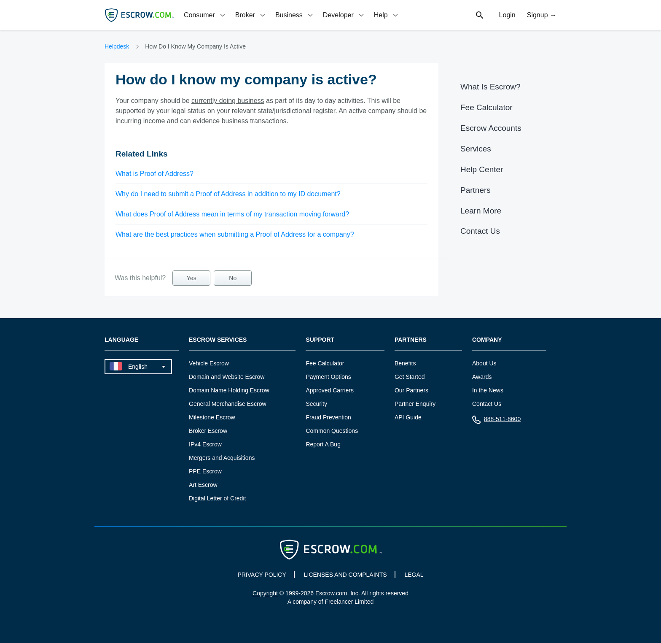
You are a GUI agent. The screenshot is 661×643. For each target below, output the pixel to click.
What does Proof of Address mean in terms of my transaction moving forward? (232, 214)
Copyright (265, 593)
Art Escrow (203, 484)
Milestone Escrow (212, 417)
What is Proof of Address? (154, 173)
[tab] (205, 15)
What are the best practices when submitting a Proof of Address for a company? (235, 234)
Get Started (410, 376)
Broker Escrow (208, 430)
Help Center (481, 169)
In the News (487, 390)
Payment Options (328, 376)
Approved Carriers (330, 390)
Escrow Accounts (490, 128)
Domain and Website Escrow (226, 376)
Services (475, 148)
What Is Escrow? (490, 86)
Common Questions (332, 430)
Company (487, 340)
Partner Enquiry (415, 403)
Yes (191, 278)
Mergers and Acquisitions (222, 457)
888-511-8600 (496, 421)
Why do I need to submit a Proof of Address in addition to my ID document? (228, 193)
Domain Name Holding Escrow (229, 390)
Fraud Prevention (328, 417)
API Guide (408, 417)
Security (316, 403)
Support (320, 340)
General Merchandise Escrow (227, 403)
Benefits (405, 363)
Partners (475, 190)
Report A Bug (323, 444)
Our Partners (411, 390)
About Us (484, 363)
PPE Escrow (205, 471)
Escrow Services (218, 340)
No (232, 278)
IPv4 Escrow (205, 444)
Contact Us (480, 231)
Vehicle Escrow (209, 363)
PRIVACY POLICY (261, 574)
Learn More (480, 210)
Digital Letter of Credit (217, 498)
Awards (482, 376)
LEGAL (413, 574)
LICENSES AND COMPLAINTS (345, 574)
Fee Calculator (486, 107)
